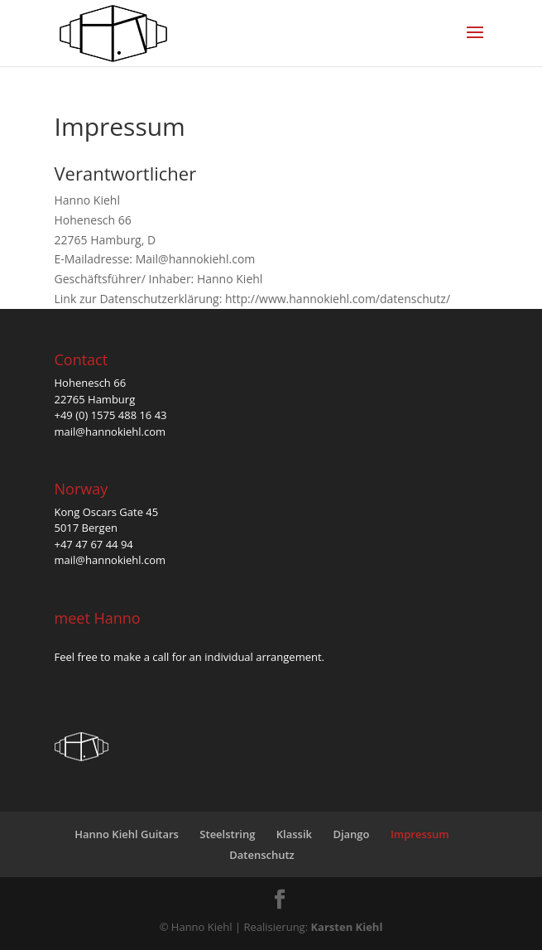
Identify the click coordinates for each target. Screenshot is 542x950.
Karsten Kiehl (346, 926)
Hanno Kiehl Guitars (126, 834)
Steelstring (227, 834)
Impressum (420, 834)
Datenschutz (262, 854)
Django (351, 834)
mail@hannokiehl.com (110, 431)
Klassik (294, 834)
